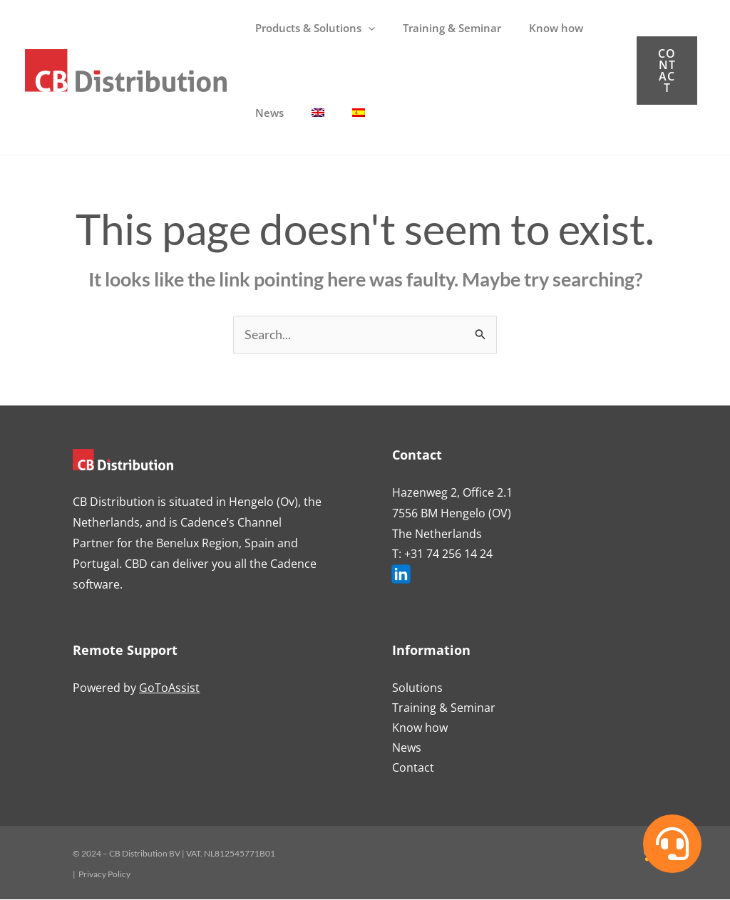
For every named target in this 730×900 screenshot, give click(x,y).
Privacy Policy (104, 874)
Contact (413, 768)
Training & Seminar (443, 708)
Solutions (417, 688)
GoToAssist (169, 688)
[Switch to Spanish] (342, 113)
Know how (420, 728)
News (406, 748)
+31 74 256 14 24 (448, 554)
